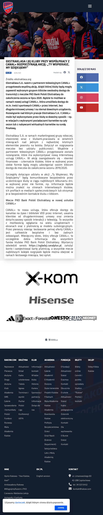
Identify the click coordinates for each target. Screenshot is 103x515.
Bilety (78, 360)
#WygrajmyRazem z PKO (15, 489)
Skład (21, 371)
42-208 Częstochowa (81, 480)
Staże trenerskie (51, 388)
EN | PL (39, 469)
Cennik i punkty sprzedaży (79, 379)
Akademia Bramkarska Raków (49, 414)
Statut (63, 375)
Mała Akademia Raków (8, 431)
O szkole (64, 393)
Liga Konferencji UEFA (24, 414)
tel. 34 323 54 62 (78, 485)
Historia (35, 384)
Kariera (35, 388)
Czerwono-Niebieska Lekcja (16, 493)
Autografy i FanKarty (13, 498)
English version (43, 476)
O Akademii (49, 380)
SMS (6, 397)
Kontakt (64, 384)
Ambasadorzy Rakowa (14, 485)
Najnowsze (9, 367)
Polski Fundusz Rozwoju (8, 418)
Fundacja (65, 360)
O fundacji (65, 367)
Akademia (8, 393)
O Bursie (64, 436)
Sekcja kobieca (50, 449)
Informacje (36, 401)
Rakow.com (10, 360)
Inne (6, 469)
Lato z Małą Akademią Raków (49, 457)
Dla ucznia (65, 388)
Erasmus (65, 380)
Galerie (7, 401)
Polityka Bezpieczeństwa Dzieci (51, 427)
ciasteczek (20, 502)
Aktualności (24, 367)
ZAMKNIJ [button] (61, 508)
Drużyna (23, 360)
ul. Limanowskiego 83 (80, 476)
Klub (8, 73)
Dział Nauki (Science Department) (50, 440)
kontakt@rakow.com (80, 489)
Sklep (91, 360)
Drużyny (48, 384)
